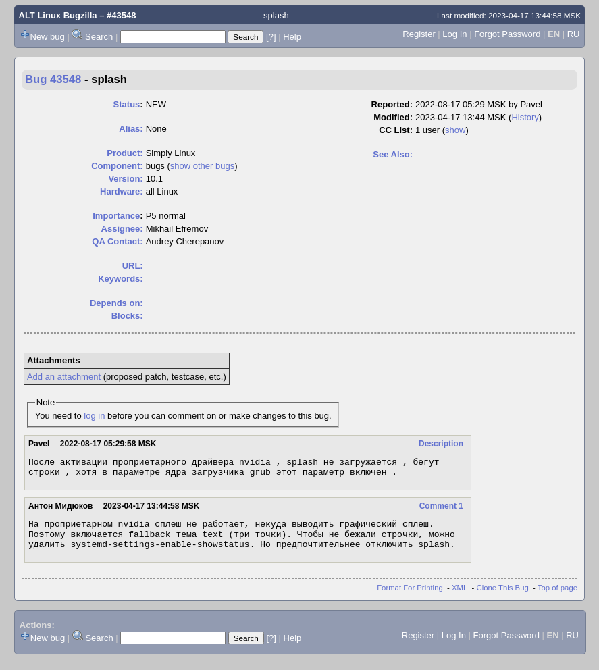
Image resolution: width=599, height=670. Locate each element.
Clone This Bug (503, 598)
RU (573, 34)
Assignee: (122, 229)
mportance (116, 216)
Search (99, 37)
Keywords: (120, 279)
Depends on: (116, 303)
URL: (132, 266)
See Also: (393, 154)
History (524, 117)
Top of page (557, 598)
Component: (117, 166)
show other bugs (202, 166)
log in (94, 416)
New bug (47, 37)
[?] (271, 37)
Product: (124, 153)
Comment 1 (441, 510)
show (455, 130)
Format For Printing (410, 598)
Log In (454, 34)
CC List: (396, 130)
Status (126, 104)
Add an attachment (64, 376)
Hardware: (121, 191)
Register (418, 34)
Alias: (130, 129)
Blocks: (127, 316)
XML (459, 598)
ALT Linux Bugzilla (58, 15)
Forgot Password (507, 34)
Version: (125, 179)
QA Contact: (117, 241)
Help (292, 37)
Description (441, 443)
